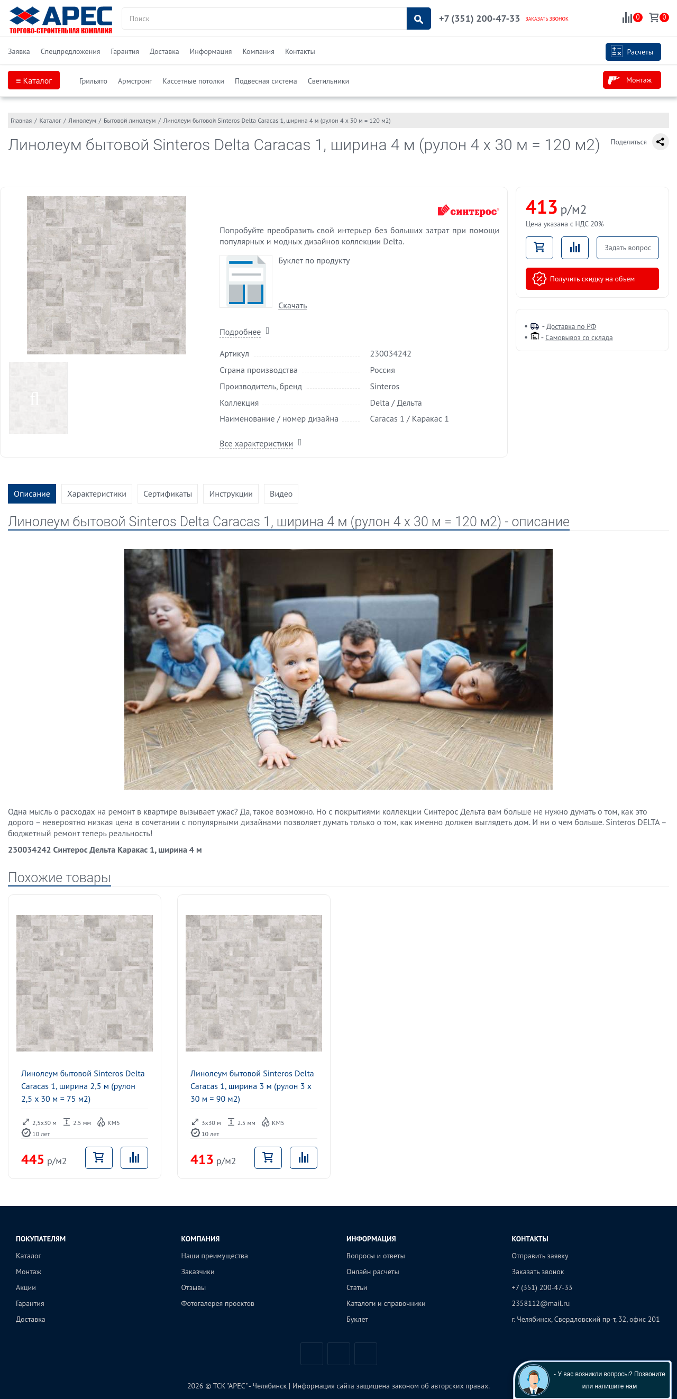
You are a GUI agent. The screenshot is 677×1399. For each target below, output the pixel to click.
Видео (281, 493)
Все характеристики (256, 443)
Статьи (356, 1287)
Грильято (93, 81)
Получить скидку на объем (583, 279)
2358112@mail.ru (541, 1303)
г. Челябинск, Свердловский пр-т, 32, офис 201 (586, 1319)
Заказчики (198, 1271)
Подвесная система (266, 81)
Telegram (338, 1353)
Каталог (28, 1255)
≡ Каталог (34, 80)
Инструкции (231, 493)
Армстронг (135, 81)
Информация (211, 51)
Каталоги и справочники (386, 1303)
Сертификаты (167, 493)
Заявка (19, 51)
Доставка (164, 51)
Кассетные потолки (193, 81)
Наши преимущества (215, 1255)
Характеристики (96, 493)
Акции (26, 1287)
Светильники (328, 81)
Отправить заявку (540, 1255)
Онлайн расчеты (372, 1271)
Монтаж (630, 80)
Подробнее (240, 331)
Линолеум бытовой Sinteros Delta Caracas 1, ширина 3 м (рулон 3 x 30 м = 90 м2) (252, 1086)
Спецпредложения (70, 51)
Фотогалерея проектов (218, 1303)
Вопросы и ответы (375, 1255)
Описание (32, 493)
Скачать (292, 305)
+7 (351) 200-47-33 (479, 18)
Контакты (300, 51)
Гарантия (125, 51)
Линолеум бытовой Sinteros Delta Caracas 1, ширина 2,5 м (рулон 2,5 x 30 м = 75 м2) (83, 1086)
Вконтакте (311, 1353)
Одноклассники (365, 1353)
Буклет (357, 1319)
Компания (258, 51)
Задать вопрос (628, 247)
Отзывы (193, 1287)
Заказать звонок (538, 1271)
